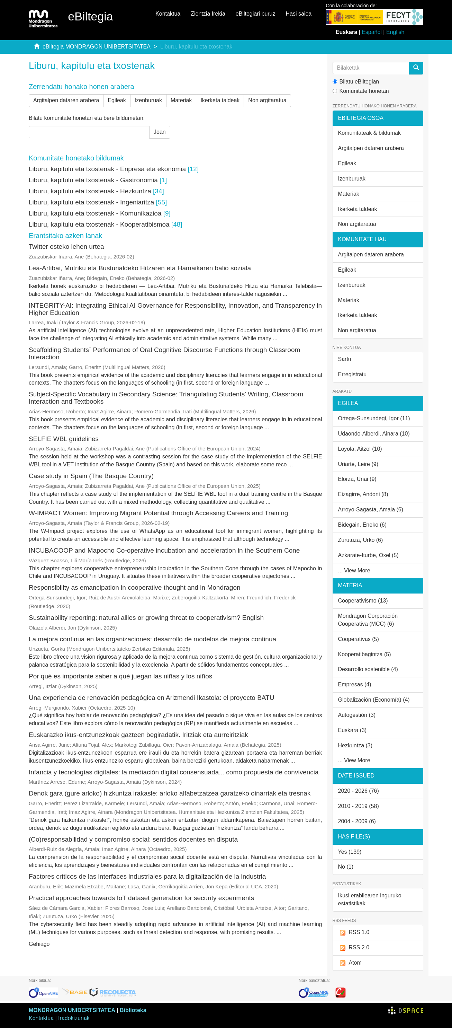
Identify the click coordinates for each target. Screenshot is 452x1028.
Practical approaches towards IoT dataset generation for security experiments (141, 898)
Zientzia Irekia (208, 14)
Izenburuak (148, 100)
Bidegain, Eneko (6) (362, 525)
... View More (354, 570)
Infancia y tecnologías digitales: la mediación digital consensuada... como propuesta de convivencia (174, 772)
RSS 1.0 (354, 932)
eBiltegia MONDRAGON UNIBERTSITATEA (97, 47)
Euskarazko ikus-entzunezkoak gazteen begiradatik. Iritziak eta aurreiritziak (138, 734)
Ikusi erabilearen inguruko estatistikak (369, 899)
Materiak (181, 100)
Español (372, 32)
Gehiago (39, 944)
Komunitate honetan (361, 91)
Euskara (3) (352, 730)
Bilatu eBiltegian (356, 82)
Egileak (117, 100)
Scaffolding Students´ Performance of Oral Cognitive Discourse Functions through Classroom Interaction (164, 353)
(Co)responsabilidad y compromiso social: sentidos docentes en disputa (133, 839)
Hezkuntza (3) (355, 745)
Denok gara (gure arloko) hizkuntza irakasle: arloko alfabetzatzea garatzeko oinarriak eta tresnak (169, 793)
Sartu (344, 359)
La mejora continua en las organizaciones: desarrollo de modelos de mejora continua (152, 639)
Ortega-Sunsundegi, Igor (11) (374, 418)
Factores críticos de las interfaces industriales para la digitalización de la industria (147, 876)
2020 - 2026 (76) (358, 791)
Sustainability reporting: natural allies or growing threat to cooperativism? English (146, 617)
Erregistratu (352, 374)
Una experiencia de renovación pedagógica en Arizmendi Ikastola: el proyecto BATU (151, 697)
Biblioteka (133, 1010)
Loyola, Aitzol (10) (360, 449)
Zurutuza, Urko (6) (360, 540)
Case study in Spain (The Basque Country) (91, 476)
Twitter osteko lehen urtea (66, 246)
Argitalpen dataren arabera (66, 100)
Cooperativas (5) (358, 639)
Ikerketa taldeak (219, 100)
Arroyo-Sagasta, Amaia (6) (371, 509)
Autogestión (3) (357, 715)
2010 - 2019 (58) (358, 806)
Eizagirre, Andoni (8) (363, 494)
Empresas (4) (354, 684)
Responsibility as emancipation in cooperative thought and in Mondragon (135, 587)
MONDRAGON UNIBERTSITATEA (72, 1010)
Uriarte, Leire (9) (358, 464)
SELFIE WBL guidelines (64, 438)
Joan (160, 132)
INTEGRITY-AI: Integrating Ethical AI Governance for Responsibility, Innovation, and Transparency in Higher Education (175, 309)
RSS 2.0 (354, 947)
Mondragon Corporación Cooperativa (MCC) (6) (368, 620)
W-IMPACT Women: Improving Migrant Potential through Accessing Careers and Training (158, 513)
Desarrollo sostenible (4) (368, 669)
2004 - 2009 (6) (357, 821)
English (395, 32)
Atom (350, 963)
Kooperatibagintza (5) (364, 654)
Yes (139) (350, 852)
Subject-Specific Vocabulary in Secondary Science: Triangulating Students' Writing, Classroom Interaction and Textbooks (166, 397)
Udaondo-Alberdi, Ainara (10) (374, 434)
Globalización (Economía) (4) (374, 700)
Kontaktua (167, 14)
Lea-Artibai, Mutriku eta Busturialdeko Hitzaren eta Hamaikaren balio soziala (140, 268)
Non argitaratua (267, 100)
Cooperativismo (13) (363, 601)
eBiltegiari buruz (255, 14)
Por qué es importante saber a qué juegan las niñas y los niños (120, 676)
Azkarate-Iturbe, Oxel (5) (368, 555)
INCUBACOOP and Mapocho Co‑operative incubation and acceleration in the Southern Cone (164, 550)
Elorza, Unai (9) (357, 479)
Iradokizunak (74, 1018)
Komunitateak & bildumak (369, 133)
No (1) (345, 867)
